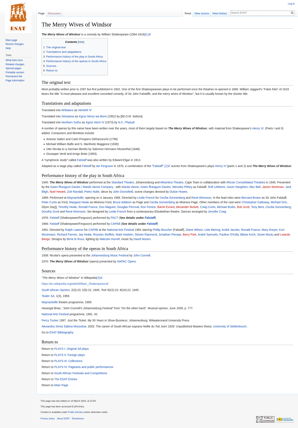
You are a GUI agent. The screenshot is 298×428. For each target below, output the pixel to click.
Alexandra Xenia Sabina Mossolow (64, 326)
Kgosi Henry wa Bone (93, 116)
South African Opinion (56, 290)
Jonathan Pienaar (170, 234)
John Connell (141, 255)
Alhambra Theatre (171, 182)
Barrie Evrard (165, 207)
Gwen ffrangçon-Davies (156, 187)
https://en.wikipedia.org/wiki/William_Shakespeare (74, 283)
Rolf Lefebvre (216, 187)
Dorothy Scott (50, 211)
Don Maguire (107, 207)
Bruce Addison (122, 202)
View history (219, 13)
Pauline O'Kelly (229, 234)
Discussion (54, 13)
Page (41, 13)
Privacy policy (48, 418)
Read (188, 13)
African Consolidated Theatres (245, 182)
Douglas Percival (128, 207)
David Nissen (141, 239)
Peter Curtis (49, 202)
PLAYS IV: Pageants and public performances (83, 367)
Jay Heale (85, 234)
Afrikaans (67, 110)
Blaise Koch (248, 234)
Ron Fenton (148, 207)
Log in (291, 3)
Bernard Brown (251, 197)
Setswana (67, 116)
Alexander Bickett (187, 207)
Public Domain (75, 412)
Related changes (15, 64)
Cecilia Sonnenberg (172, 197)
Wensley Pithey (182, 187)
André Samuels (208, 234)
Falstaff (82, 160)
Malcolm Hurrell (110, 239)
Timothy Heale (67, 207)
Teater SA (48, 296)
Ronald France (87, 207)
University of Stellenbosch (229, 326)
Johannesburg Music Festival (110, 255)
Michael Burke (226, 207)
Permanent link (14, 76)
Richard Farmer (67, 234)
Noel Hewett (57, 191)
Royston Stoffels (103, 234)
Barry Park (189, 234)
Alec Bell (254, 187)
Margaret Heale (79, 202)
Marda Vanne (130, 187)
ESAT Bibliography (61, 332)
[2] (166, 166)
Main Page (61, 385)
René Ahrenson (201, 197)
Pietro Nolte (91, 191)
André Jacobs (230, 229)
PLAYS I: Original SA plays (71, 348)
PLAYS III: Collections (68, 361)
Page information (15, 80)
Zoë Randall (75, 191)
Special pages (13, 68)
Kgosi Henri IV (95, 122)
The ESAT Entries (65, 379)
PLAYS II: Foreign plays (69, 355)
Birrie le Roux (75, 239)
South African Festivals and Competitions (80, 373)
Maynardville (75, 197)
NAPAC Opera (126, 261)
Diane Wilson (194, 229)
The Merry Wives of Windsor (187, 128)
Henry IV (257, 128)
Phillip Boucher (162, 229)
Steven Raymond (146, 234)
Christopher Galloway (255, 202)
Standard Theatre (122, 182)
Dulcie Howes (178, 191)
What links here (14, 60)
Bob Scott (243, 207)
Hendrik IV (84, 110)
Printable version (15, 72)
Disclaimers (78, 418)
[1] (147, 34)
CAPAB (115, 223)
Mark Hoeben (124, 234)
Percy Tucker (50, 320)
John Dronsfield (123, 191)
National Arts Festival (120, 229)
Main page (11, 40)
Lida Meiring (212, 229)
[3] (98, 277)
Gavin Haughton (237, 187)
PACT (114, 217)
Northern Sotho (71, 122)
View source (201, 13)
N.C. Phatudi (126, 122)
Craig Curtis (207, 207)
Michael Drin (279, 202)
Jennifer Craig (217, 211)
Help (8, 48)
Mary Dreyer (269, 229)
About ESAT (63, 418)
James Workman (273, 187)
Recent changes (15, 44)
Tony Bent (257, 207)
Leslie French (146, 197)
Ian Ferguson (104, 166)
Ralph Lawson (74, 229)
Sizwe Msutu (265, 234)
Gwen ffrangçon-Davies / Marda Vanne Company (81, 187)
